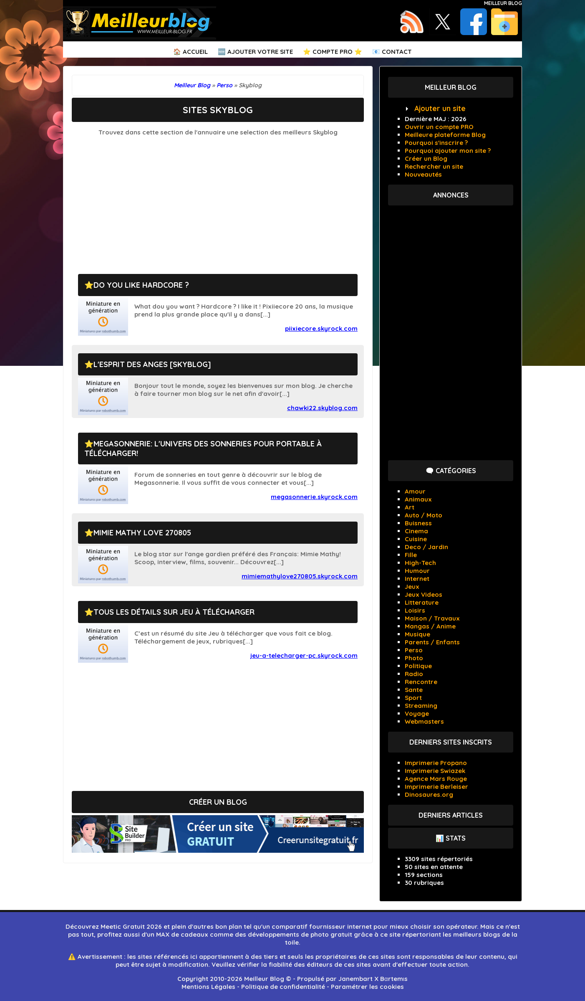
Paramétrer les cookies (367, 987)
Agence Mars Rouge (436, 779)
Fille (411, 555)
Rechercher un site (434, 166)
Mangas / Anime (430, 626)
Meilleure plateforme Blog (445, 135)
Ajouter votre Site (260, 52)
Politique (418, 666)
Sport (413, 698)
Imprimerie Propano (436, 763)
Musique (417, 634)
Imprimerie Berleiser (436, 787)
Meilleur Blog (503, 3)
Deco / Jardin (426, 547)
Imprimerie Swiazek (435, 771)
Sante (414, 690)
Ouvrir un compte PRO (439, 127)
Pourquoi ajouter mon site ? (448, 151)
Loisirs (415, 610)
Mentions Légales (208, 987)
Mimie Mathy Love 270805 (142, 532)
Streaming (421, 706)
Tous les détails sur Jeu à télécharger (174, 612)
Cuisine (416, 539)
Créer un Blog (426, 158)
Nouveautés (423, 174)
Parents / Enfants (432, 642)
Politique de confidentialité (283, 987)
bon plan (228, 926)
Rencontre (421, 682)
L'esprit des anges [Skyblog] (152, 364)
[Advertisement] (218, 200)
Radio (414, 674)
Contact (397, 52)
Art (409, 507)
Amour (415, 491)
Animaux (418, 499)
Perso (414, 650)
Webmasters (424, 721)
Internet (417, 579)
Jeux (412, 586)
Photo (414, 658)
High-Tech (420, 563)
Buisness (418, 523)
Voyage (417, 713)
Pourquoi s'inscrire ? (436, 143)
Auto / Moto (423, 515)
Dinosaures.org (429, 794)
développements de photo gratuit (300, 934)
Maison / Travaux (432, 618)
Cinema (416, 531)
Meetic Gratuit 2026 (131, 926)
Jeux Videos (423, 594)
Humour (417, 571)
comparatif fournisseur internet (322, 926)
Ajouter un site (440, 108)
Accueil (195, 52)
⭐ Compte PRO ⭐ (332, 52)
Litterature (422, 602)
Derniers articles (451, 815)
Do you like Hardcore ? (141, 285)
